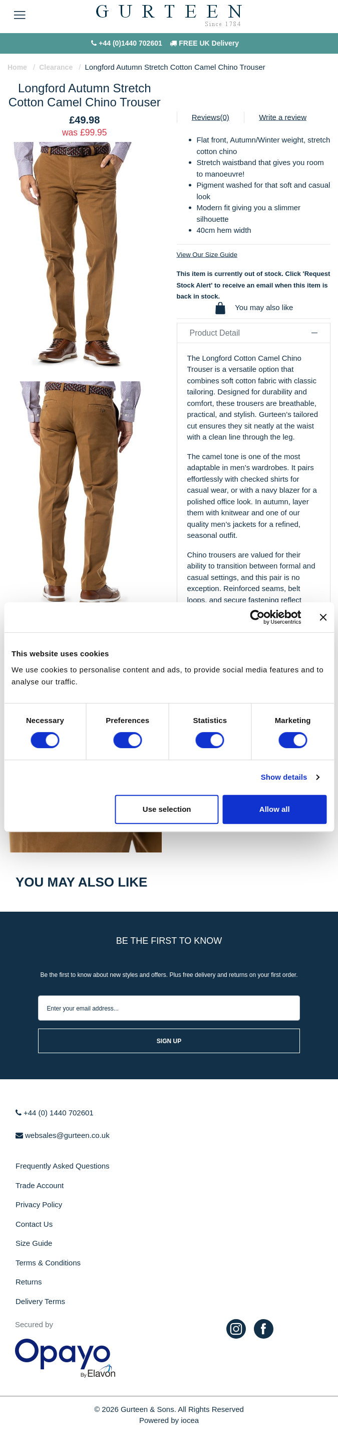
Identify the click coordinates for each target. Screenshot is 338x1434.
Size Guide (34, 1243)
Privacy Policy (39, 1204)
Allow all (274, 809)
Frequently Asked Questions (63, 1166)
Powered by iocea (169, 1420)
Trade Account (40, 1185)
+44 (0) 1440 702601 (55, 1112)
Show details (284, 777)
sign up (169, 1041)
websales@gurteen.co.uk (63, 1135)
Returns (29, 1281)
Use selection (167, 809)
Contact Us (34, 1224)
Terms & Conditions (48, 1262)
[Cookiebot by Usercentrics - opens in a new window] (257, 617)
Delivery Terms (40, 1301)
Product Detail (254, 332)
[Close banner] (322, 617)
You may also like (253, 308)
